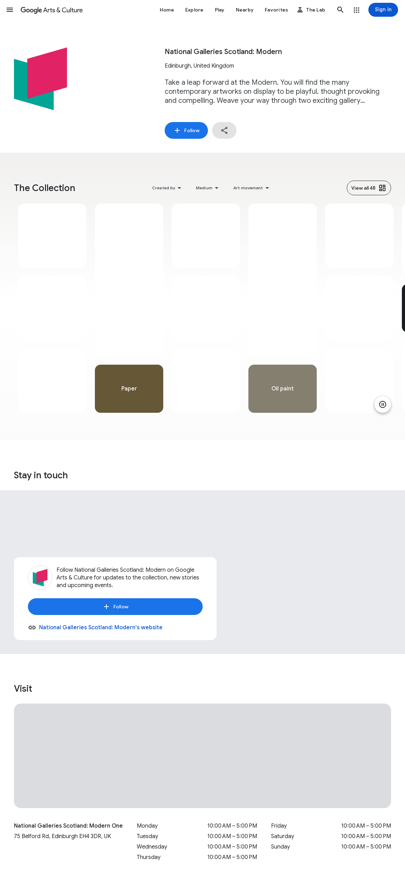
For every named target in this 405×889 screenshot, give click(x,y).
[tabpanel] (52, 308)
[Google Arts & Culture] (52, 10)
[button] (9, 9)
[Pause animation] (382, 404)
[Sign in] (383, 10)
